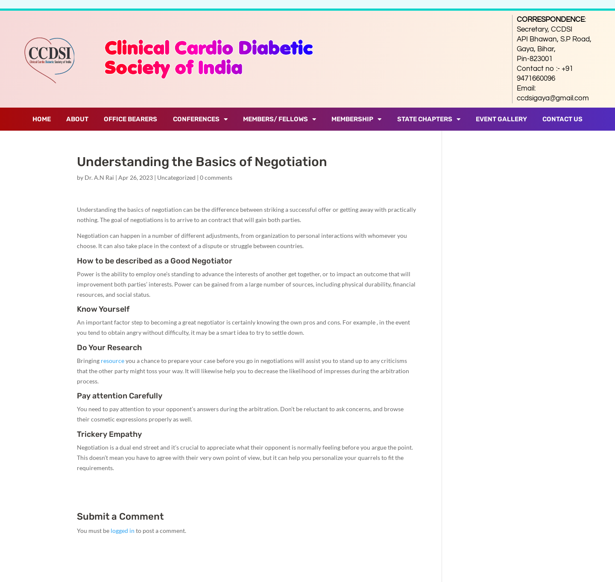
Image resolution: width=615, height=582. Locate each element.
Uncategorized (176, 177)
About (77, 119)
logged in (123, 530)
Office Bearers (130, 119)
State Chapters (428, 119)
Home (41, 119)
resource (112, 360)
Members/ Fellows (279, 119)
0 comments (216, 177)
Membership (356, 119)
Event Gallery (501, 119)
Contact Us (562, 119)
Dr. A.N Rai (99, 177)
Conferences (200, 119)
